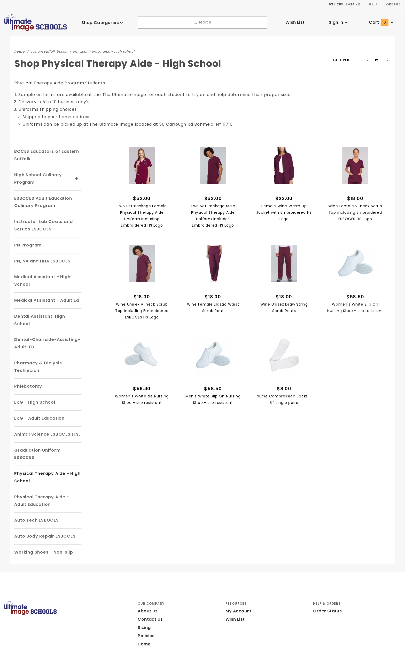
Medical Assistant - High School (40, 280)
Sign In (338, 22)
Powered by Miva (113, 664)
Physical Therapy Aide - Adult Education (46, 486)
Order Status (326, 596)
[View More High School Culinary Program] (77, 178)
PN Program (27, 245)
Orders (393, 4)
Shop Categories (102, 22)
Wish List (295, 22)
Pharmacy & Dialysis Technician (36, 359)
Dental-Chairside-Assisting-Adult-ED (44, 336)
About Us (147, 596)
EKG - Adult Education (38, 411)
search (203, 23)
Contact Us (149, 604)
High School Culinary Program (37, 179)
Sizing (144, 613)
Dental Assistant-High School (46, 316)
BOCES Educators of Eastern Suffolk (45, 155)
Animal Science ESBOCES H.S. (47, 427)
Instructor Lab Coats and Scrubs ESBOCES (41, 225)
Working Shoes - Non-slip (41, 537)
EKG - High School (34, 395)
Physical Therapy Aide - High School (45, 462)
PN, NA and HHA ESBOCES (43, 261)
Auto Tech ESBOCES (36, 505)
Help (373, 4)
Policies (146, 621)
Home (144, 629)
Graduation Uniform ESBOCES (47, 443)
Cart (381, 22)
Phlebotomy (27, 379)
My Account (237, 596)
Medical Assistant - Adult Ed (44, 300)
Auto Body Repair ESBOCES (44, 521)
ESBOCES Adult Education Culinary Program (43, 202)
